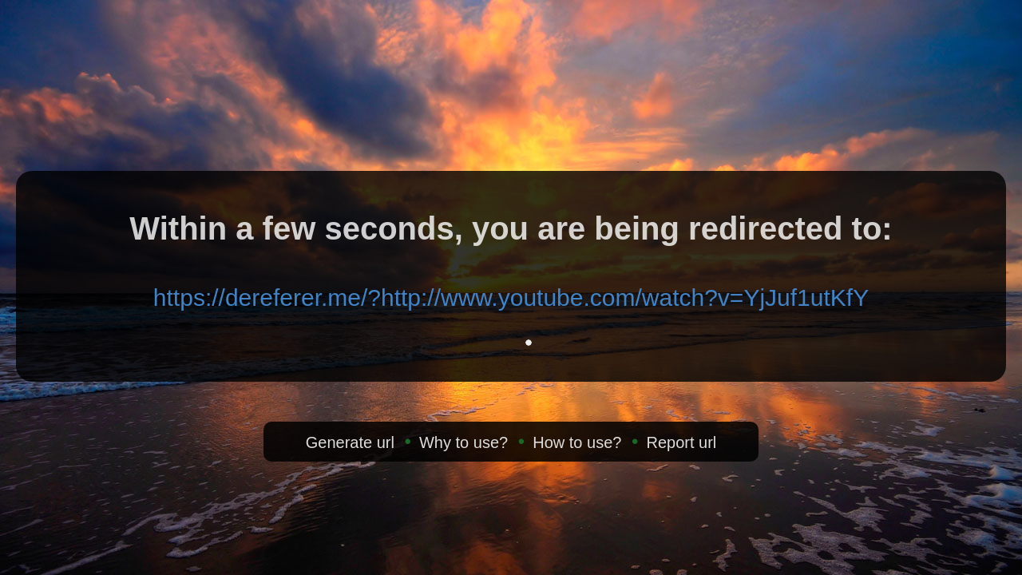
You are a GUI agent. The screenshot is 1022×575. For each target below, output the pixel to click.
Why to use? (463, 442)
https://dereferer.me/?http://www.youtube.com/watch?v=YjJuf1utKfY (511, 297)
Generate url (350, 442)
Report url (681, 442)
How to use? (577, 442)
